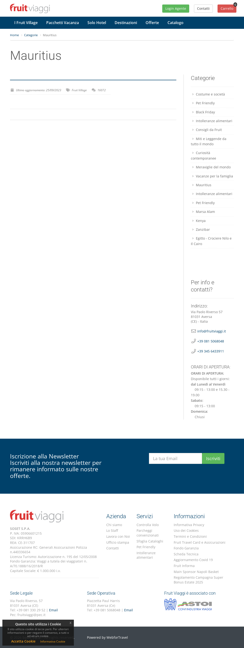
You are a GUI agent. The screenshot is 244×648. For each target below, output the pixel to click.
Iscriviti (213, 458)
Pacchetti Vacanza (62, 22)
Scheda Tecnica (186, 554)
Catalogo (175, 22)
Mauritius (201, 185)
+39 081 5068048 (210, 341)
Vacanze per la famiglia (212, 176)
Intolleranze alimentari (212, 121)
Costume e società (208, 94)
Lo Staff (112, 530)
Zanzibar (200, 229)
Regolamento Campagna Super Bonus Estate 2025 (198, 579)
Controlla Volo (148, 524)
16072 (101, 90)
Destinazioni (126, 22)
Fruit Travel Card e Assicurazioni (199, 542)
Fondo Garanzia (186, 548)
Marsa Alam (203, 211)
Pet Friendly (203, 103)
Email (53, 610)
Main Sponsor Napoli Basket (196, 571)
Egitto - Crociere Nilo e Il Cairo (211, 241)
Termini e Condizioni (190, 536)
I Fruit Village (26, 22)
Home (14, 35)
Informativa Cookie (52, 641)
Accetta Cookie (23, 641)
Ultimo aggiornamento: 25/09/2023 (38, 90)
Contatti (112, 548)
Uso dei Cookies (186, 530)
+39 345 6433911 (210, 351)
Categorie (31, 35)
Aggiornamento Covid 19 (193, 560)
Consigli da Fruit (206, 129)
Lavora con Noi (118, 536)
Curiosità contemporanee (203, 155)
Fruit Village (79, 90)
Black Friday (203, 112)
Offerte (152, 22)
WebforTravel (117, 637)
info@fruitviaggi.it (211, 331)
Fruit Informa (184, 565)
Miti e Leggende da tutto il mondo (209, 141)
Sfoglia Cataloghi (150, 541)
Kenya (198, 220)
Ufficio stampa (117, 542)
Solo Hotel (96, 22)
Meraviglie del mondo (211, 167)
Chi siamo (114, 524)
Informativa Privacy (189, 524)
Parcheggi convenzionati (148, 532)
